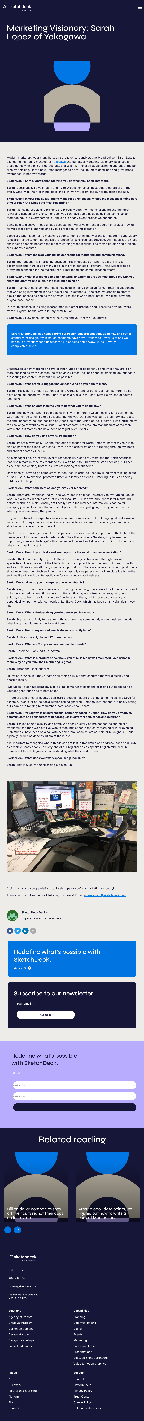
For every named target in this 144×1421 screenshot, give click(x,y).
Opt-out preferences (87, 1408)
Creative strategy (20, 1322)
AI (9, 1379)
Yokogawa (59, 161)
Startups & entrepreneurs (90, 1357)
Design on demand (21, 1328)
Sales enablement (85, 1346)
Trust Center (82, 1396)
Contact (78, 1379)
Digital (77, 1328)
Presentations (82, 1351)
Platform (14, 1396)
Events (78, 1334)
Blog (11, 1402)
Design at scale (18, 1334)
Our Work (14, 1385)
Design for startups (21, 1340)
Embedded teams (20, 1346)
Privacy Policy (82, 1390)
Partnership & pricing (22, 1390)
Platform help (82, 1385)
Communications (84, 1322)
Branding (79, 1317)
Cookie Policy (82, 1402)
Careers (13, 1408)
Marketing (80, 1340)
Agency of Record (20, 1317)
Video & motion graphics (89, 1363)
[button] (140, 7)
